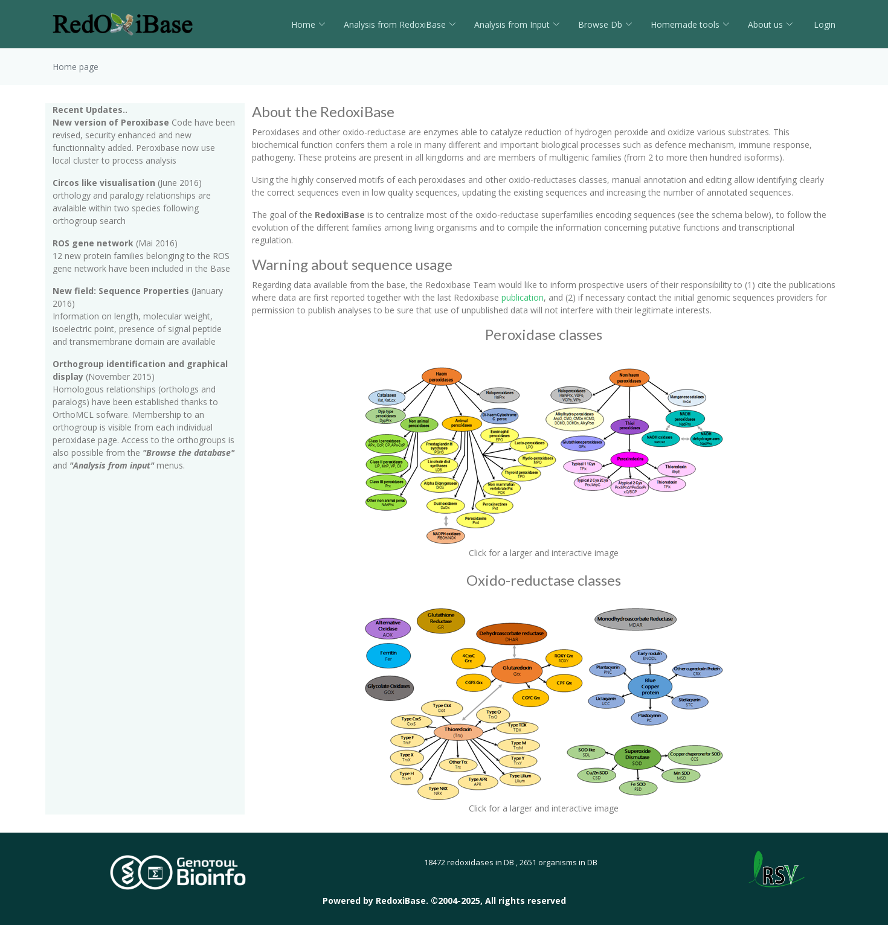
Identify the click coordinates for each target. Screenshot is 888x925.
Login (823, 24)
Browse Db (605, 24)
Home (308, 24)
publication (522, 297)
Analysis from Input (517, 24)
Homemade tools (690, 24)
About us (770, 24)
